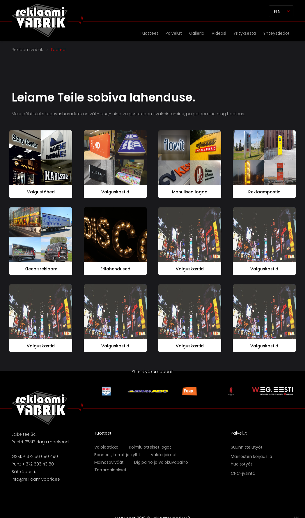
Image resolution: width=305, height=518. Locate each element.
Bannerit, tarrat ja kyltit (117, 455)
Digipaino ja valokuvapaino (161, 462)
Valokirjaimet (164, 455)
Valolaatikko (106, 447)
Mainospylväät (109, 462)
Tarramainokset (110, 470)
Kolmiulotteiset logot (150, 447)
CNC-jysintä (243, 473)
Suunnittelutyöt (247, 447)
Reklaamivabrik (27, 49)
